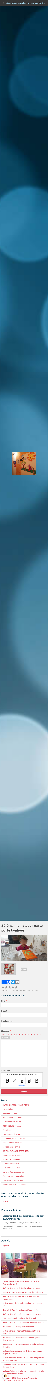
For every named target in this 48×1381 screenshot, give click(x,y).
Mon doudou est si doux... (13, 1118)
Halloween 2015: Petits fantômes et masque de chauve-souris (21, 1339)
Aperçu (5, 1037)
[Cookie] (5, 1376)
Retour (23, 969)
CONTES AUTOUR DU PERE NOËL (16, 1151)
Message (5, 1031)
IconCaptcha (21, 1085)
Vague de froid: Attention (13, 1155)
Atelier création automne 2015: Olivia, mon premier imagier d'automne (23, 1352)
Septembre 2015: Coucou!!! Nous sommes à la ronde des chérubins (23, 1365)
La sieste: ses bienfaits (11, 1147)
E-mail (4, 1011)
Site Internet (6, 1021)
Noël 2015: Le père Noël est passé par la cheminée (23, 1314)
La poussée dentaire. (11, 1164)
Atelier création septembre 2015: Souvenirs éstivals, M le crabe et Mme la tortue (23, 1372)
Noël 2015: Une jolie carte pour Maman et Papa (21, 1310)
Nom (3, 1001)
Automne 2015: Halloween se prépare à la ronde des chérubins (23, 1345)
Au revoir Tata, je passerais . (13, 1172)
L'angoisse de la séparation (13, 1176)
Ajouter (24, 1091)
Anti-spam (5, 1071)
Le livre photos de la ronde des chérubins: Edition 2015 (22, 1304)
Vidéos (5, 1201)
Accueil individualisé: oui (12, 1143)
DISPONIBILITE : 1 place (12, 1126)
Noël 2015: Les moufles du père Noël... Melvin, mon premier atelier (23, 1298)
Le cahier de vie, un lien (12, 1122)
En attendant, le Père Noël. (13, 1180)
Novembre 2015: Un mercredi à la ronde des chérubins (24, 1323)
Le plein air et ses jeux (11, 1168)
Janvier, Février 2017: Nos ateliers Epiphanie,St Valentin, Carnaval (21, 1282)
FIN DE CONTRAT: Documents (14, 1185)
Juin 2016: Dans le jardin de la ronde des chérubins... (23, 1292)
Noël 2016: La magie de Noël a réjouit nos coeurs (22, 1288)
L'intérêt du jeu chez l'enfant (14, 1138)
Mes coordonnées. (10, 1113)
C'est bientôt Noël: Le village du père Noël (19, 1318)
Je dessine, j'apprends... (12, 1159)
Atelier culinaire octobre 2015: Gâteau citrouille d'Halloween (21, 1332)
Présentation (8, 1109)
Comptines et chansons (12, 1134)
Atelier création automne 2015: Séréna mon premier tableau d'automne (23, 1359)
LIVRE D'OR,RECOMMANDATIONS (16, 1105)
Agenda (6, 1246)
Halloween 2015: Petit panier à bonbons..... (19, 1327)
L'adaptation (7, 1130)
